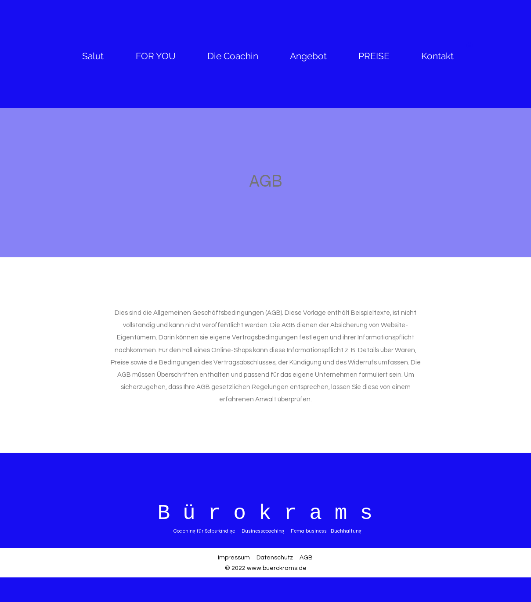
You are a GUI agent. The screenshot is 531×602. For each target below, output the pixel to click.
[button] (473, 44)
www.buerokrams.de (277, 568)
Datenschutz (274, 558)
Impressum (234, 558)
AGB (306, 558)
